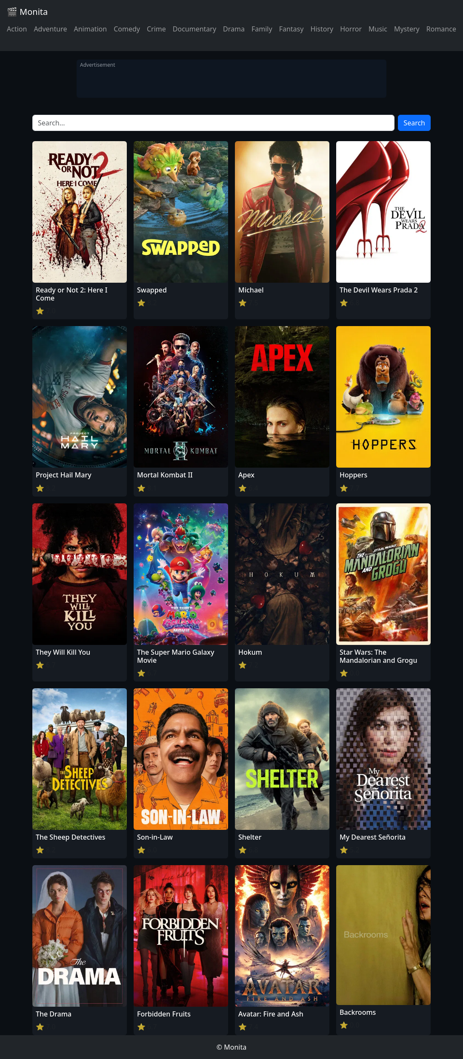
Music (378, 29)
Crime (156, 29)
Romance (441, 29)
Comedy (127, 29)
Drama (234, 29)
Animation (90, 29)
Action (17, 29)
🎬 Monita (27, 11)
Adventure (50, 29)
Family (262, 29)
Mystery (407, 29)
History (321, 29)
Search (414, 123)
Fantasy (291, 29)
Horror (351, 29)
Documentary (194, 29)
